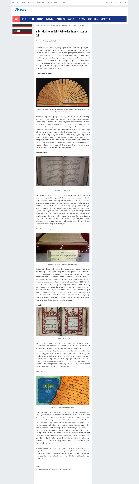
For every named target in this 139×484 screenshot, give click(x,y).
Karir (64, 2)
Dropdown (93, 19)
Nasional (71, 19)
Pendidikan (61, 19)
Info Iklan (31, 2)
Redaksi (15, 2)
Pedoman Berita (52, 2)
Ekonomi (40, 19)
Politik (31, 19)
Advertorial (105, 19)
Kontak (23, 2)
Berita (24, 19)
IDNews (19, 9)
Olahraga (81, 19)
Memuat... (15, 27)
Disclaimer (40, 2)
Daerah (50, 19)
